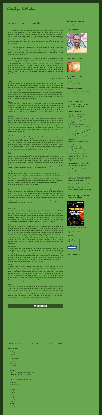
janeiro (14, 387)
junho (13, 365)
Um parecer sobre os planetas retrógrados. (79, 130)
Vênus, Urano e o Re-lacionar (76, 175)
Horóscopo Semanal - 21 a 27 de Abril (21, 374)
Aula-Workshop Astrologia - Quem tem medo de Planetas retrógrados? (78, 186)
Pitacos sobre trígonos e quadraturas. (78, 153)
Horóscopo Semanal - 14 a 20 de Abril (21, 377)
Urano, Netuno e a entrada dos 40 (77, 169)
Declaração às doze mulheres (76, 145)
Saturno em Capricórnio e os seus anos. (79, 171)
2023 (11, 352)
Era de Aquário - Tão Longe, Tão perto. (78, 134)
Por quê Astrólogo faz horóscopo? (77, 119)
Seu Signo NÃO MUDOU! (75, 149)
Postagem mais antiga (56, 343)
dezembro (14, 358)
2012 (11, 399)
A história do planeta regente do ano (78, 151)
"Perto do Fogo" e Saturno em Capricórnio (79, 184)
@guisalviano (70, 245)
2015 (11, 397)
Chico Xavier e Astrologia (75, 117)
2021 (11, 354)
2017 (11, 392)
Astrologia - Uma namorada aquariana (78, 136)
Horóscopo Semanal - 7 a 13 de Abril (21, 379)
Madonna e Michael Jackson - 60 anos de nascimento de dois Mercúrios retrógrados (79, 177)
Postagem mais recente (15, 343)
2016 (11, 394)
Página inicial (35, 343)
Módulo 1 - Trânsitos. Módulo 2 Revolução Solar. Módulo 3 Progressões (79, 82)
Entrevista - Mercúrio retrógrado (76, 132)
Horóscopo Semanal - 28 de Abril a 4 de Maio (23, 372)
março (13, 382)
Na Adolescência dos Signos (76, 147)
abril (13, 370)
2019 (11, 356)
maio (13, 368)
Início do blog (70, 25)
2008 (11, 406)
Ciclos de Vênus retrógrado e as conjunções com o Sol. (76, 159)
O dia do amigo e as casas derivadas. (78, 124)
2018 (11, 390)
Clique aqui (70, 235)
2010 (11, 404)
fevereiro (14, 384)
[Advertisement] (35, 326)
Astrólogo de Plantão (21, 8)
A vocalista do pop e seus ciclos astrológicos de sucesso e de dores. (77, 155)
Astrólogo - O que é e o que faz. (76, 115)
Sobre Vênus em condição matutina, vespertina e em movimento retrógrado (78, 162)
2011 (11, 401)
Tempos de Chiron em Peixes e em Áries (79, 173)
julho (13, 363)
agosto (14, 361)
